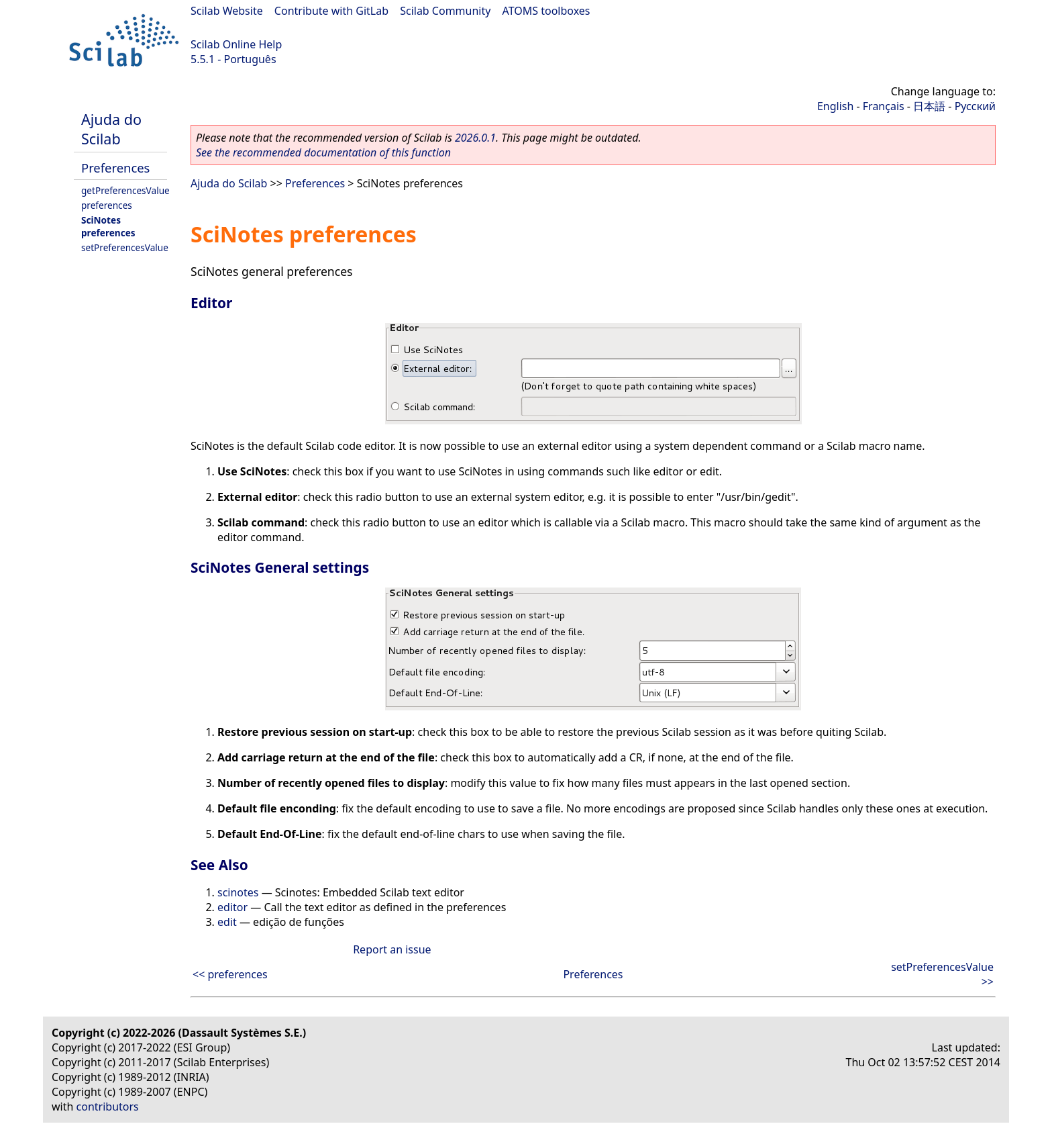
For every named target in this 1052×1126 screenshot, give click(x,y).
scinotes (238, 892)
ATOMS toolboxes (546, 10)
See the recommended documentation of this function (323, 152)
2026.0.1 (475, 137)
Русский (975, 106)
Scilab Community (445, 10)
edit (227, 921)
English (835, 106)
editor (232, 907)
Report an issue (392, 949)
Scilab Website (227, 10)
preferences (106, 205)
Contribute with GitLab (331, 10)
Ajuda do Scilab (111, 128)
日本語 (929, 106)
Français (883, 106)
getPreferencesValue (125, 190)
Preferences (115, 167)
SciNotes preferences (108, 226)
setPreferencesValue (124, 247)
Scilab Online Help (236, 44)
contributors (107, 1106)
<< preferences (230, 974)
